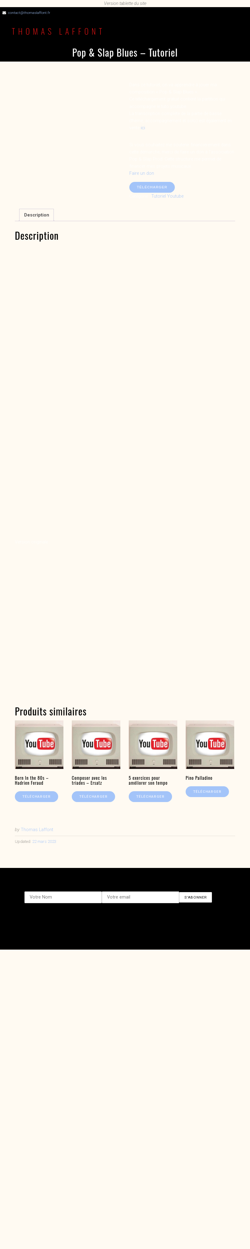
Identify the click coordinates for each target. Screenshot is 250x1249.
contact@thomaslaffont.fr (29, 13)
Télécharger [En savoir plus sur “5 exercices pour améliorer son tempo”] (150, 796)
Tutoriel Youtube (167, 196)
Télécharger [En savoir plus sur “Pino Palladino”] (207, 791)
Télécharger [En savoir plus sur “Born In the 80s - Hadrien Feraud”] (36, 796)
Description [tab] (36, 215)
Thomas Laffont (58, 31)
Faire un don (141, 173)
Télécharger (152, 187)
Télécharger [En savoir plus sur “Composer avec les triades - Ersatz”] (93, 796)
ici (143, 128)
